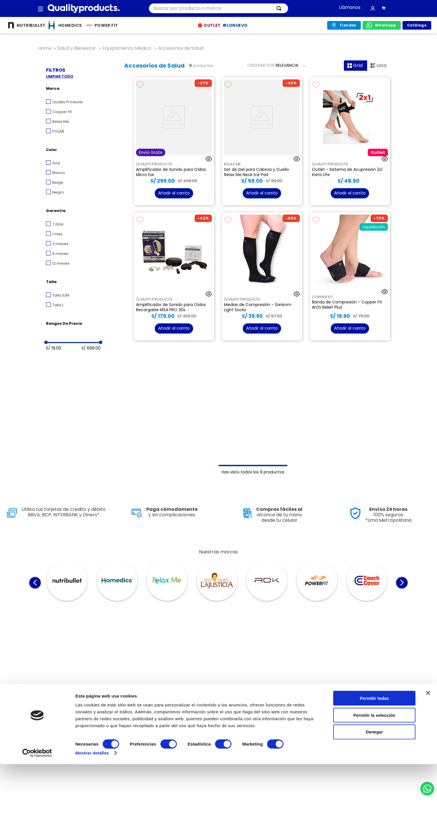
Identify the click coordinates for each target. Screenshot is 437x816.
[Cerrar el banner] (428, 745)
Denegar (374, 783)
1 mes (57, 234)
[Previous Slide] (35, 582)
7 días (58, 224)
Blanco (58, 172)
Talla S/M (60, 295)
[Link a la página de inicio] (45, 48)
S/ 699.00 (91, 348)
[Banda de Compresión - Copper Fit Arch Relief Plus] (350, 276)
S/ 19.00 (53, 348)
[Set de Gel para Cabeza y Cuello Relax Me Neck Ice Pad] (262, 141)
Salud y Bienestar (76, 48)
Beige (57, 182)
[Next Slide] (402, 582)
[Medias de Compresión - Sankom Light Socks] (262, 276)
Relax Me (60, 121)
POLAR (58, 131)
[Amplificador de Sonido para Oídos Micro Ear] (174, 141)
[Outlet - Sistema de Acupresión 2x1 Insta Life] (350, 141)
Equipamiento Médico (127, 48)
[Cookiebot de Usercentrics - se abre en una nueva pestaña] (37, 804)
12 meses (61, 263)
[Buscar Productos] (280, 8)
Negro (58, 192)
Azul (56, 163)
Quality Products (67, 102)
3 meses (60, 243)
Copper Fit (62, 111)
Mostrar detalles (92, 804)
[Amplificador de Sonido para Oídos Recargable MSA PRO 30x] (174, 276)
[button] (40, 8)
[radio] (355, 65)
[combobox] (218, 8)
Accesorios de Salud (180, 48)
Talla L (58, 305)
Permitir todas (374, 750)
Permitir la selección (374, 767)
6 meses (60, 253)
